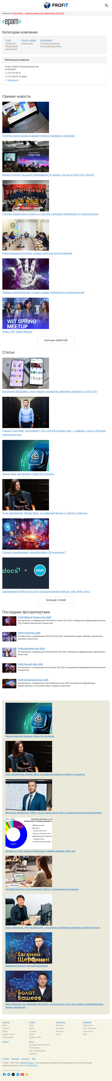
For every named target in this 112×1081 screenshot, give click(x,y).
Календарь (60, 1022)
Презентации (34, 1047)
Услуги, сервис (28, 40)
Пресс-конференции (37, 1050)
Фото (31, 1042)
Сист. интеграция (89, 1028)
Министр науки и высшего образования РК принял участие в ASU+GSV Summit (48, 175)
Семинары (60, 1028)
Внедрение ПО (11, 49)
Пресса (5, 1042)
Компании (87, 1022)
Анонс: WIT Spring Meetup (17, 331)
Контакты (25, 1059)
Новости (5, 1022)
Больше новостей (55, 340)
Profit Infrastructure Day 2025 (33, 680)
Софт (8, 40)
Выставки (60, 1025)
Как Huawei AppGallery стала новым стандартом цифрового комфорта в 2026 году (49, 391)
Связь (4, 1025)
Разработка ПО (11, 46)
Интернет (6, 1028)
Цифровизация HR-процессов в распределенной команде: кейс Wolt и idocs (46, 591)
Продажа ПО (10, 43)
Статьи (32, 1022)
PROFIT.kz (32, 1065)
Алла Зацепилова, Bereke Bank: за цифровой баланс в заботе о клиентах (44, 513)
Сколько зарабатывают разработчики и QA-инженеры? (34, 552)
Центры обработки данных (50, 46)
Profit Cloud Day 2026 (29, 633)
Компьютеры (88, 1025)
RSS (34, 1059)
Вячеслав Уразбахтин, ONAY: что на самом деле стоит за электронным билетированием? (53, 812)
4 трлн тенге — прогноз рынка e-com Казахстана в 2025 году (38, 13)
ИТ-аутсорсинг (27, 43)
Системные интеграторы (50, 43)
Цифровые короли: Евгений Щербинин (26, 966)
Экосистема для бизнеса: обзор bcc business (28, 474)
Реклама (15, 1059)
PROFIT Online (26, 1063)
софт (12, 1034)
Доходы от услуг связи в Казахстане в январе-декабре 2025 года (40, 851)
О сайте (5, 1059)
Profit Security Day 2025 (30, 664)
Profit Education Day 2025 (31, 648)
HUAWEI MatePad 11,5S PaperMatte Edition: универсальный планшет (42, 889)
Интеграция (46, 40)
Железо (5, 1034)
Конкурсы (59, 1031)
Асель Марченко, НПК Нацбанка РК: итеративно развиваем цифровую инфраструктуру (52, 927)
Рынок (31, 1028)
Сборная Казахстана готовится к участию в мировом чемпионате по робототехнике (50, 214)
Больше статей (56, 600)
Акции (58, 1034)
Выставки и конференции (39, 1044)
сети (91, 1031)
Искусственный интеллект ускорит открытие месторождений (37, 253)
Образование (7, 1037)
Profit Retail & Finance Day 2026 (34, 617)
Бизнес (5, 1031)
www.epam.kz (13, 80)
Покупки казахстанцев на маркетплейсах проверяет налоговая (38, 135)
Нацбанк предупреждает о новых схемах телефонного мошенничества (43, 292)
